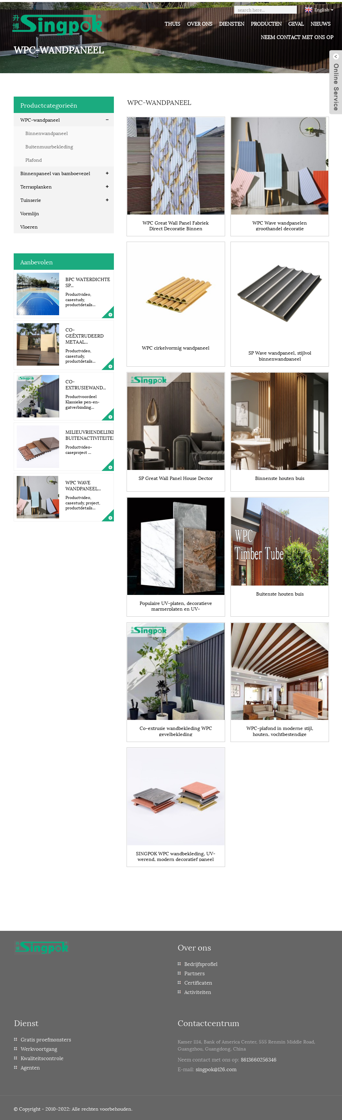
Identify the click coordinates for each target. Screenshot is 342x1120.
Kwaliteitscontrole (42, 1056)
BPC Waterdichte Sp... (87, 279)
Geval (296, 23)
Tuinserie (30, 197)
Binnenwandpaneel (46, 130)
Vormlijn (29, 211)
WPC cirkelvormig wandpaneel (175, 345)
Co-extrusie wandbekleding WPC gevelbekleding (176, 728)
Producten (266, 23)
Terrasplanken (36, 184)
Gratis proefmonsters (46, 1038)
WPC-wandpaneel (40, 117)
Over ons (199, 23)
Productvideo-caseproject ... (78, 448)
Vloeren (29, 224)
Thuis (172, 23)
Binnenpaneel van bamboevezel (55, 170)
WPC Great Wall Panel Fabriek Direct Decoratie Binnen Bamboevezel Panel (176, 222)
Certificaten (198, 981)
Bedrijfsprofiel (200, 962)
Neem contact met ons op (297, 37)
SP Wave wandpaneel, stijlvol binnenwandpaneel (279, 353)
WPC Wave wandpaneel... (83, 483)
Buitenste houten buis (280, 592)
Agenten (30, 1066)
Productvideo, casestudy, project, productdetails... (82, 500)
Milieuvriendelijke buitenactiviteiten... (92, 432)
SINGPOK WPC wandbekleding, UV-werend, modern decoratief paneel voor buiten (175, 854)
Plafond (33, 157)
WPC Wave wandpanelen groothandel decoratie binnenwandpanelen (279, 222)
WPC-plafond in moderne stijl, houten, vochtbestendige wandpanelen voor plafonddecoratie (279, 728)
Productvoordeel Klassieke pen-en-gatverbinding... (82, 399)
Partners (194, 972)
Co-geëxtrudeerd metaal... (84, 333)
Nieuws (321, 23)
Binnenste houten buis (279, 476)
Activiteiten (197, 990)
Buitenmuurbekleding (49, 144)
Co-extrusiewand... (85, 382)
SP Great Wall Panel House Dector (176, 476)
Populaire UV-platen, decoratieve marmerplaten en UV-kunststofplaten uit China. (176, 603)
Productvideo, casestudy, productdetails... (80, 297)
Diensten (231, 23)
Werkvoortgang (39, 1047)
